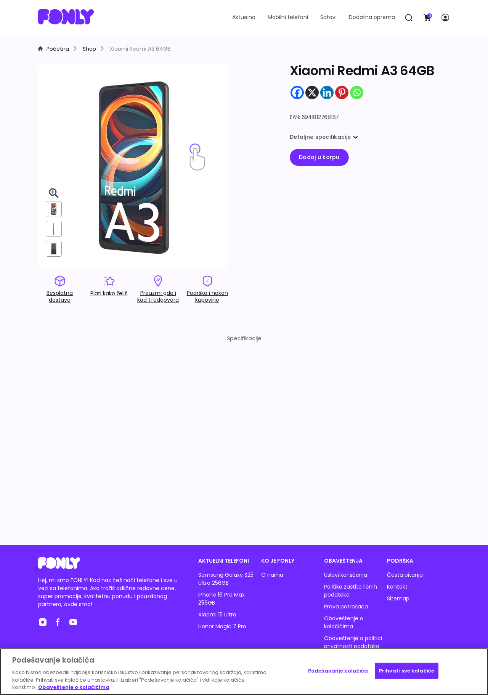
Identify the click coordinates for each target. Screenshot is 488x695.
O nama (272, 575)
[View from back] (54, 249)
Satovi (328, 17)
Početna (58, 49)
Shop (89, 49)
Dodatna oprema (372, 17)
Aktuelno (243, 17)
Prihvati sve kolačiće (407, 670)
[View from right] (54, 229)
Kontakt (397, 586)
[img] (133, 168)
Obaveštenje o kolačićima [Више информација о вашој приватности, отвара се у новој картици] (73, 687)
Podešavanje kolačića (338, 670)
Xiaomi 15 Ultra (217, 614)
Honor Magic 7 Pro (222, 626)
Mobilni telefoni (288, 17)
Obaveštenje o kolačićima (343, 622)
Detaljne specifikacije (324, 137)
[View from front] (54, 209)
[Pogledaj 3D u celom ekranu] (54, 193)
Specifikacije (244, 338)
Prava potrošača (346, 606)
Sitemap (398, 598)
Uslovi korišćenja (345, 575)
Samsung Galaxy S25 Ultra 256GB (226, 579)
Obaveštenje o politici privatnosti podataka (353, 642)
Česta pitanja (405, 575)
